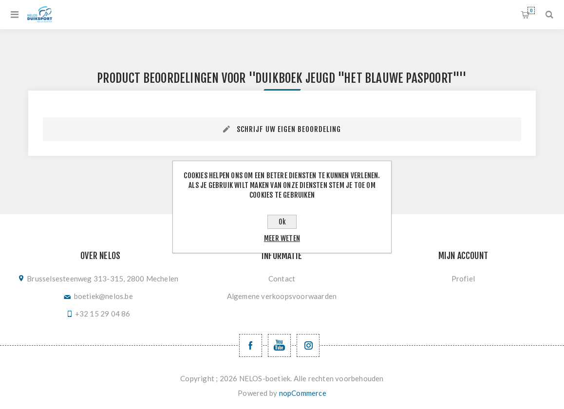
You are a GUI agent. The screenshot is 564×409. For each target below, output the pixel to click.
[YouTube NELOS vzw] (279, 345)
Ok (282, 222)
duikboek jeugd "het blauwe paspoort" (357, 78)
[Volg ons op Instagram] (308, 345)
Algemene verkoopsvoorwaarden (282, 296)
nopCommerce (302, 393)
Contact (281, 278)
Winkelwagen (531, 10)
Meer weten (282, 238)
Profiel (463, 278)
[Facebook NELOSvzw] (250, 345)
